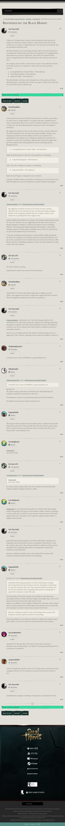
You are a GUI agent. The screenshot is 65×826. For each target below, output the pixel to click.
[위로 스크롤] (28, 824)
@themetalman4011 (13, 380)
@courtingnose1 (11, 475)
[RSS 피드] (2, 19)
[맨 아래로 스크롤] (39, 824)
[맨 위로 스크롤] (26, 824)
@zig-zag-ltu (10, 450)
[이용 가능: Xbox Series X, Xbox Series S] (32, 748)
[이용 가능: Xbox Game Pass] (32, 769)
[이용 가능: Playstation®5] (32, 754)
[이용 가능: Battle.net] (32, 774)
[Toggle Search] (5, 13)
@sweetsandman (12, 204)
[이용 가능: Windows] (32, 759)
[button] (30, 10)
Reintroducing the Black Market (33, 204)
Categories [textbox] (8, 11)
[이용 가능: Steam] (32, 764)
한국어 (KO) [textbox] (29, 803)
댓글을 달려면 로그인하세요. (11, 95)
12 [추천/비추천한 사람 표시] (60, 28)
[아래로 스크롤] (37, 824)
